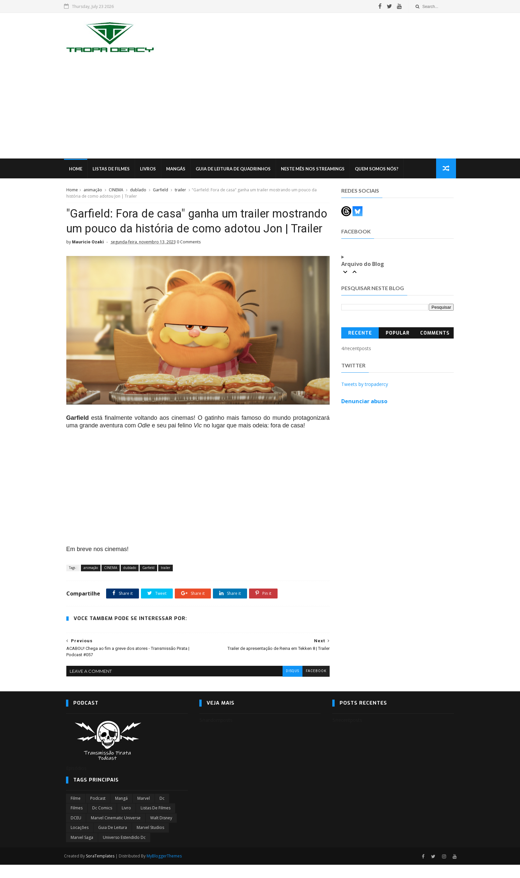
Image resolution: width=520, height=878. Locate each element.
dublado (138, 190)
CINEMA (115, 190)
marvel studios (150, 841)
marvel (143, 811)
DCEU (76, 831)
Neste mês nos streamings (315, 169)
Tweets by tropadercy (365, 384)
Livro (126, 821)
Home (77, 169)
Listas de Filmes (113, 169)
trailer (180, 190)
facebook (311, 684)
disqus (287, 684)
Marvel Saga (82, 850)
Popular (398, 333)
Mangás (177, 169)
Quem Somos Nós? (378, 169)
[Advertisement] (260, 109)
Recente (360, 333)
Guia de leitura (112, 841)
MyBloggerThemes (166, 869)
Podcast (97, 811)
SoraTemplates (102, 869)
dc (162, 811)
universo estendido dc (124, 850)
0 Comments (188, 258)
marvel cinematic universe (116, 831)
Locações (80, 841)
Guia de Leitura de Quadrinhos (235, 169)
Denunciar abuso (365, 401)
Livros (150, 169)
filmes (77, 821)
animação (92, 190)
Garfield (160, 190)
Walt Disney (161, 831)
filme (76, 811)
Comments (435, 333)
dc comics (102, 821)
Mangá (121, 811)
